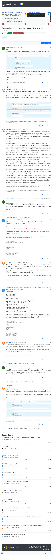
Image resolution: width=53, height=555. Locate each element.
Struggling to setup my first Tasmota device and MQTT (16, 508)
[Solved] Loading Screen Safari (10, 464)
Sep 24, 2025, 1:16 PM (20, 129)
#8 (50, 366)
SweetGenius (7, 466)
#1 (50, 47)
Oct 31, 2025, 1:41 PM (20, 89)
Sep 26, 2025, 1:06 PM (21, 262)
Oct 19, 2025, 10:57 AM (18, 366)
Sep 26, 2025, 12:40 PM (18, 219)
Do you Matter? (6, 446)
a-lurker (5, 518)
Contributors (46, 546)
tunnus (5, 457)
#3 (50, 200)
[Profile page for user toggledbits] (3, 90)
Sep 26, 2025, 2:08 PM (21, 342)
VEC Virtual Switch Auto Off (9, 472)
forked (15, 363)
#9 (50, 89)
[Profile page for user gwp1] (3, 220)
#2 (50, 129)
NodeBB (39, 546)
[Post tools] (50, 83)
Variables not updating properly (33, 12)
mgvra (5, 492)
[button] (2, 553)
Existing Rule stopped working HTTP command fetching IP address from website (23, 525)
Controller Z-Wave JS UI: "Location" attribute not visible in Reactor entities (21, 12)
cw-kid (5, 510)
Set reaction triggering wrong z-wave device (13, 534)
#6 (50, 289)
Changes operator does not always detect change (15, 481)
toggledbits (8, 89)
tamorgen (6, 501)
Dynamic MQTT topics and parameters (12, 490)
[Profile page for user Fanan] (3, 48)
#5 (50, 262)
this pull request (12, 177)
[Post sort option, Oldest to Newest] (8, 43)
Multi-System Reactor (8, 23)
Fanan (7, 47)
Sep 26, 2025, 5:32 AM (18, 200)
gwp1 (7, 219)
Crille (5, 448)
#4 (50, 219)
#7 (50, 342)
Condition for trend (7, 499)
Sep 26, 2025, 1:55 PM (18, 289)
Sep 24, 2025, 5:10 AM (18, 47)
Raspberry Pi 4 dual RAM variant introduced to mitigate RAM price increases (21, 516)
